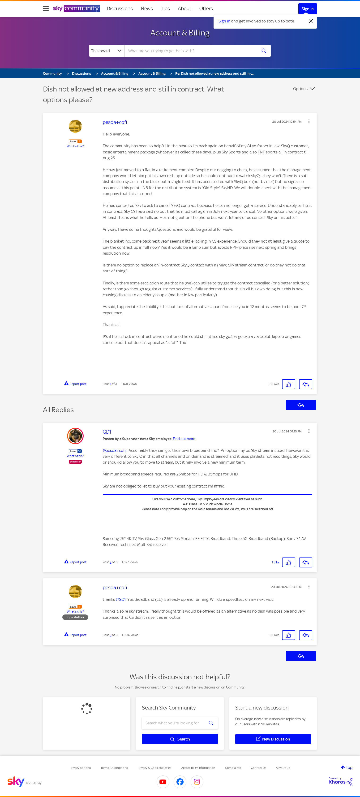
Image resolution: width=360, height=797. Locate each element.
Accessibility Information (198, 768)
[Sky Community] (76, 8)
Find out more (184, 439)
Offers (206, 8)
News (147, 8)
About (184, 8)
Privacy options (80, 768)
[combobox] (190, 51)
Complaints (233, 768)
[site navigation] (46, 8)
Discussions (120, 8)
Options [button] (300, 88)
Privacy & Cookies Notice (154, 768)
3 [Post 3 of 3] (110, 635)
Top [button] (349, 767)
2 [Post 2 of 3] (110, 562)
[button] (309, 121)
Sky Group (283, 768)
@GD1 (121, 599)
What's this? (75, 146)
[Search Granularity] (106, 51)
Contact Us (258, 768)
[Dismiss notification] (311, 21)
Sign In (308, 8)
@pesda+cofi (114, 450)
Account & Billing (180, 32)
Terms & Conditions (114, 768)
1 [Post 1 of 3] (110, 384)
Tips (165, 8)
